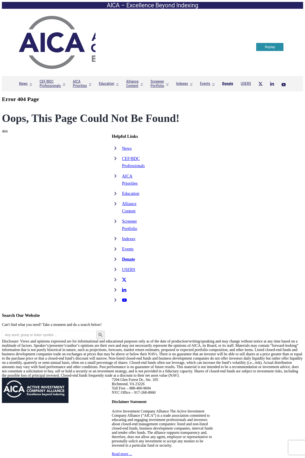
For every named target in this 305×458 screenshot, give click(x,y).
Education (130, 193)
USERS (128, 269)
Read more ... (122, 454)
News (127, 148)
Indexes (128, 238)
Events (128, 249)
